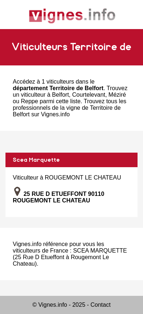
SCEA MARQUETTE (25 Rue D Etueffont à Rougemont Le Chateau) (70, 257)
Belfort (60, 95)
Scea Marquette (36, 160)
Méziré (117, 95)
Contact (100, 305)
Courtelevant (88, 95)
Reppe (29, 101)
